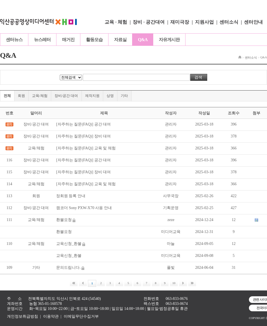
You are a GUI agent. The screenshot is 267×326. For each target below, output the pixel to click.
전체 (7, 96)
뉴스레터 (42, 39)
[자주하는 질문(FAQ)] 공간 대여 (83, 124)
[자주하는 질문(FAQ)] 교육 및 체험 (86, 148)
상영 (110, 96)
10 (173, 283)
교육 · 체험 (116, 22)
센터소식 (228, 22)
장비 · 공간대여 (149, 22)
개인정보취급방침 (22, 316)
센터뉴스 (14, 39)
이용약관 (51, 316)
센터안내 (253, 22)
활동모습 (94, 39)
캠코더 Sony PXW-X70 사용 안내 (84, 208)
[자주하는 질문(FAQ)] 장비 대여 (83, 136)
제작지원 (92, 96)
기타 (124, 96)
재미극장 (179, 22)
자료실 (120, 39)
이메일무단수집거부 (81, 316)
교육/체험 (40, 96)
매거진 (68, 39)
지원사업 (204, 22)
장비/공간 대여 (66, 96)
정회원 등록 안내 (70, 196)
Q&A (142, 39)
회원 (21, 96)
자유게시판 (169, 39)
